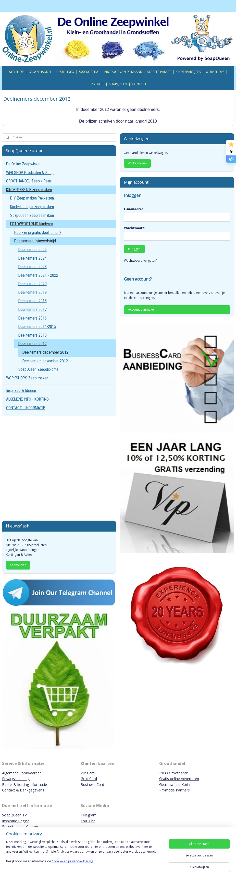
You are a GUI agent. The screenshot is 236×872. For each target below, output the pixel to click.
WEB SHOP (16, 72)
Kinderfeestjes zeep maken (32, 206)
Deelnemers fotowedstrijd (35, 241)
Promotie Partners (174, 790)
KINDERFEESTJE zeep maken (29, 189)
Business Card (92, 784)
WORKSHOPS (215, 72)
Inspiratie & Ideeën (21, 390)
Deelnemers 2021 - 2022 (38, 275)
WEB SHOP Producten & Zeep (30, 172)
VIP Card (88, 773)
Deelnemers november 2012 (45, 361)
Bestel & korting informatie (24, 784)
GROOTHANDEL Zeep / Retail (29, 181)
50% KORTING (89, 72)
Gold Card (89, 778)
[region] (84, 854)
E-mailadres (134, 209)
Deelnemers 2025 (32, 249)
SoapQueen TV (14, 815)
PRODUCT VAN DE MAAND (123, 72)
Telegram (88, 815)
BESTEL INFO (65, 72)
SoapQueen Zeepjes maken (32, 215)
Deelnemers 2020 (32, 283)
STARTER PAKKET (159, 72)
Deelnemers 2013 (32, 335)
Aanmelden (18, 565)
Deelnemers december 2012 (45, 352)
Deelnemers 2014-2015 (37, 326)
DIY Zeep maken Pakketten (32, 198)
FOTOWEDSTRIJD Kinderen (31, 223)
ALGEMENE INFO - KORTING (27, 399)
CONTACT (139, 84)
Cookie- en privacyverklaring (72, 861)
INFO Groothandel (174, 773)
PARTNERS (97, 84)
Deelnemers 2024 (32, 258)
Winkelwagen (137, 163)
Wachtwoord (134, 228)
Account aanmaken (142, 309)
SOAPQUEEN (118, 84)
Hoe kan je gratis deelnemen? (37, 232)
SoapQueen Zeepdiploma (38, 369)
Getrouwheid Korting (176, 784)
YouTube (88, 820)
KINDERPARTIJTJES (188, 72)
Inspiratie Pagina (15, 820)
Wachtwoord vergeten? (140, 260)
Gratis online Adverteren (179, 778)
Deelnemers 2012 (32, 343)
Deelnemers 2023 (32, 266)
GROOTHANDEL (40, 72)
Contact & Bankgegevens (23, 790)
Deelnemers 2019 (32, 292)
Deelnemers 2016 (32, 318)
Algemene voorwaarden (22, 773)
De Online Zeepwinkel (23, 164)
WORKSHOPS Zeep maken (27, 378)
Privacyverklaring (16, 778)
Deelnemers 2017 (32, 309)
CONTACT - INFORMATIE (25, 407)
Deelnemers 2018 (32, 300)
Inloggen (134, 249)
